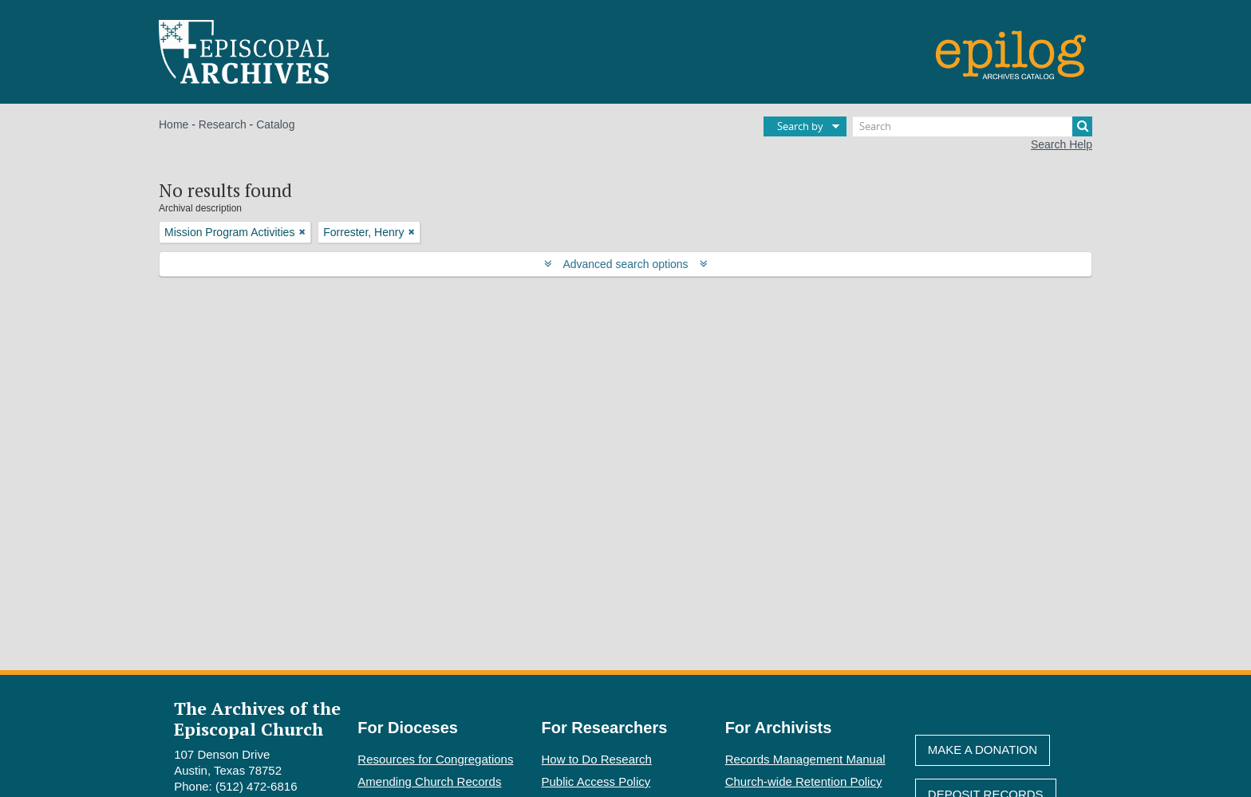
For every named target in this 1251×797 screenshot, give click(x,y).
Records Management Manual (805, 759)
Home (173, 124)
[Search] (972, 126)
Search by (800, 126)
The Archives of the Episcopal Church (257, 718)
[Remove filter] (302, 232)
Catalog (275, 124)
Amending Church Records (429, 781)
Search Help (1061, 144)
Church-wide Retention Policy (803, 781)
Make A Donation (982, 749)
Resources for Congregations (435, 759)
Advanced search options (626, 264)
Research (223, 124)
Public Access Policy (596, 781)
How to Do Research (597, 759)
